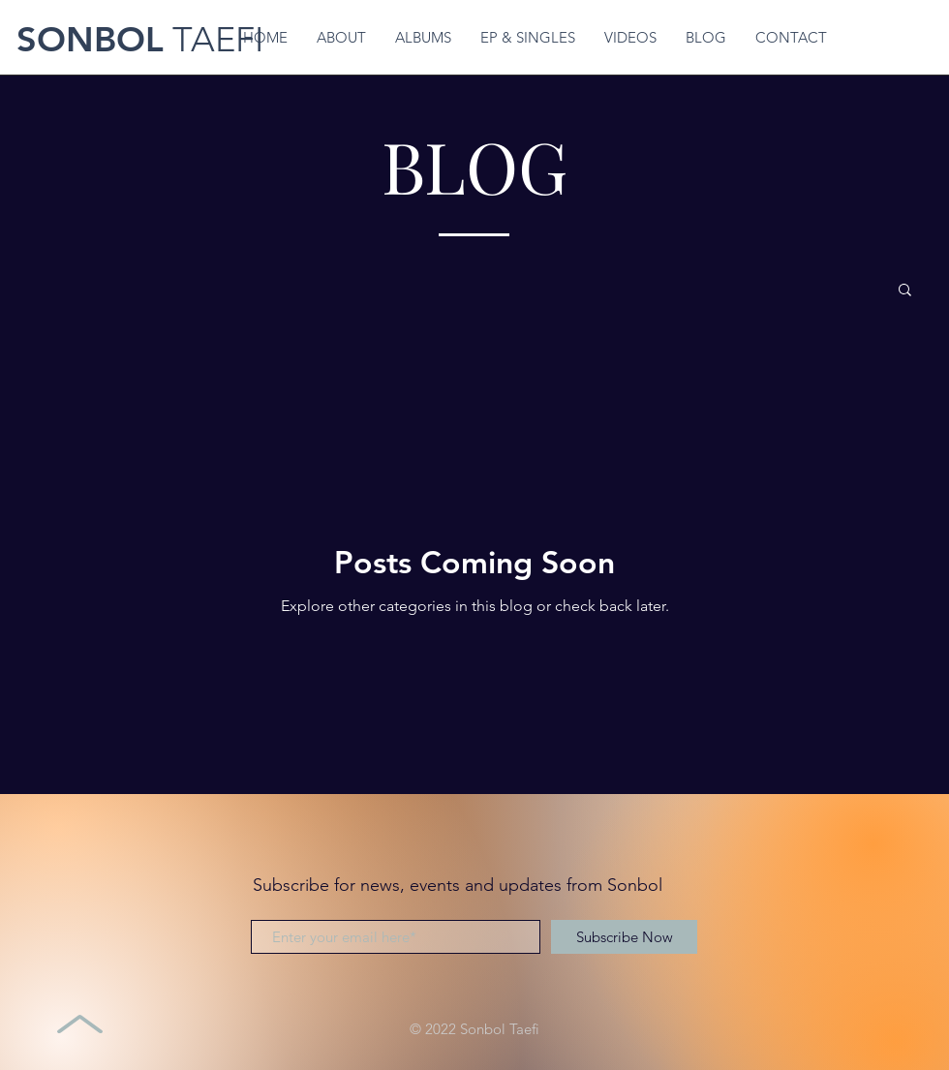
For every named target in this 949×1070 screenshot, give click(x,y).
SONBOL (90, 39)
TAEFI (213, 39)
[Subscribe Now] (624, 937)
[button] (905, 291)
